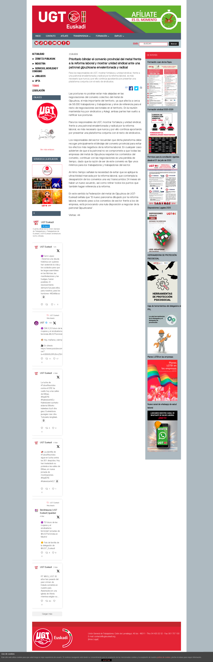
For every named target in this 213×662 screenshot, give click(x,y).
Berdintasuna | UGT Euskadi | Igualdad (48, 511)
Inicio (38, 36)
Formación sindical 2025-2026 (160, 110)
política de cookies (164, 657)
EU (137, 44)
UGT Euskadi (46, 247)
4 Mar (55, 373)
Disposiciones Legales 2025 (159, 208)
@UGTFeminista (56, 334)
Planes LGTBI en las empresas (160, 357)
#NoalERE (45, 397)
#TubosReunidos (48, 386)
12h (54, 247)
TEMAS (35, 86)
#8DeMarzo (55, 294)
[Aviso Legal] (93, 640)
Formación (102, 36)
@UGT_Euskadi (48, 549)
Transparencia (82, 36)
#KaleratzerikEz (47, 400)
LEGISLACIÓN (38, 91)
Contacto (50, 36)
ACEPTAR (106, 660)
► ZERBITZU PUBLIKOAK (43, 59)
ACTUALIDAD (38, 54)
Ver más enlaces (47, 150)
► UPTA (36, 81)
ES (134, 44)
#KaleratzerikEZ (48, 481)
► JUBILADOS (39, 76)
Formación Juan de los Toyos (159, 62)
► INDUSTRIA (38, 64)
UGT (42, 323)
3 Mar (55, 567)
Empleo (119, 36)
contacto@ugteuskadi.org (104, 637)
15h (50, 323)
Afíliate (64, 36)
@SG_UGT (49, 577)
